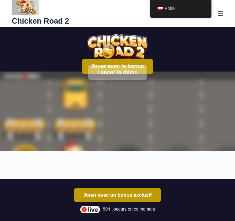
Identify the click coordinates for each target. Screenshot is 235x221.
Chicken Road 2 (40, 21)
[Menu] (220, 13)
